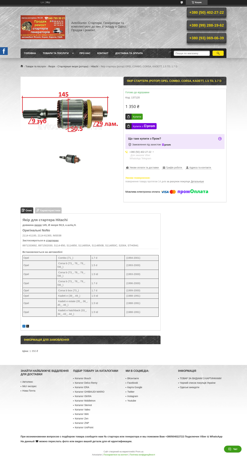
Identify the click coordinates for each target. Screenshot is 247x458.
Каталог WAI (82, 414)
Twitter (130, 391)
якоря (38, 225)
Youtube (131, 400)
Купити (137, 116)
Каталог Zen (81, 418)
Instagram (132, 396)
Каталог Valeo (82, 409)
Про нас (84, 53)
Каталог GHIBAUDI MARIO (89, 391)
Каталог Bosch (83, 378)
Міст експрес (29, 386)
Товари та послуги (56, 53)
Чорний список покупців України (198, 382)
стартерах (52, 240)
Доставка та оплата (129, 53)
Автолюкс (27, 381)
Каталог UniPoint (84, 427)
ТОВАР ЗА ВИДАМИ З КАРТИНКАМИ (200, 378)
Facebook (132, 382)
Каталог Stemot (83, 405)
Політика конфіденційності (142, 455)
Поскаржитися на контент (116, 455)
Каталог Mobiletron (85, 400)
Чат (232, 449)
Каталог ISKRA (83, 396)
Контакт (102, 53)
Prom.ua (139, 451)
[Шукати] (218, 53)
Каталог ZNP (82, 423)
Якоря (51, 66)
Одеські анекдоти (189, 387)
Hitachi (94, 66)
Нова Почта (28, 390)
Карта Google (134, 387)
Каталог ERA (82, 387)
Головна (30, 53)
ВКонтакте (133, 378)
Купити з (144, 126)
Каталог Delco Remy (86, 382)
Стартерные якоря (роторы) (72, 66)
